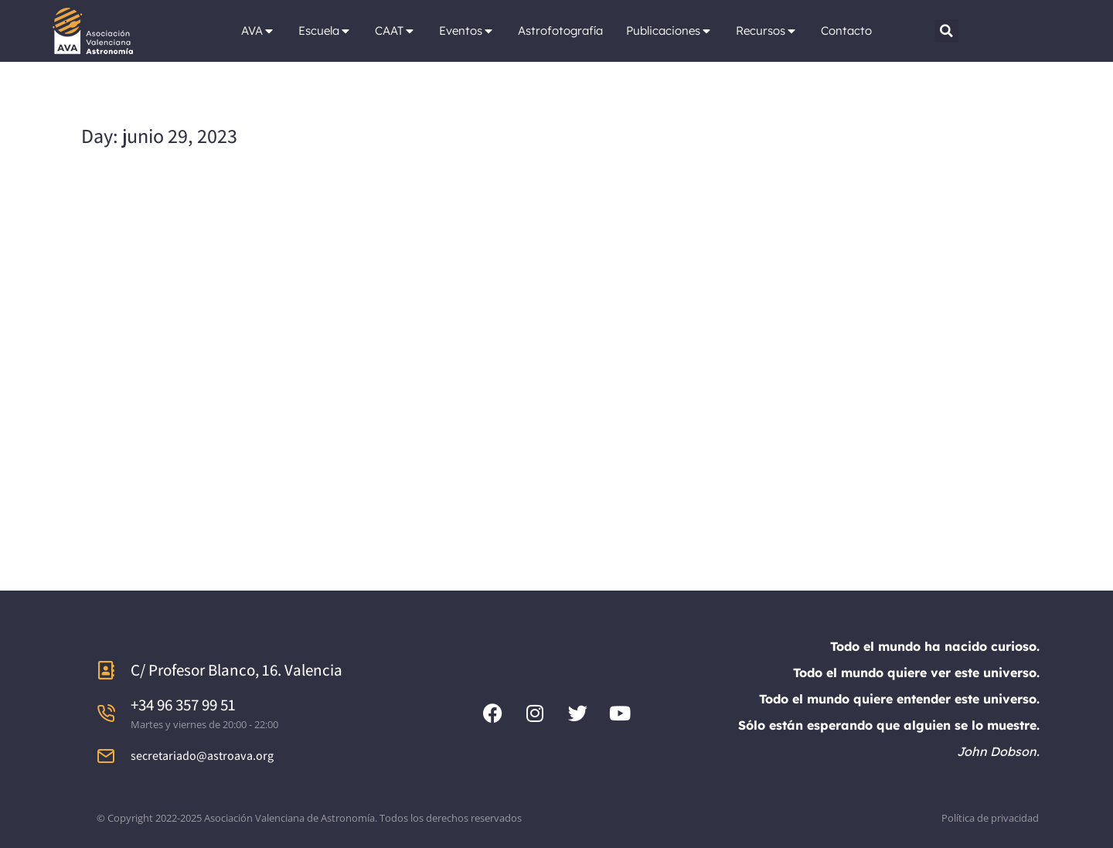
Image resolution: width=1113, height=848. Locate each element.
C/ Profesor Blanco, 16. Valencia (236, 669)
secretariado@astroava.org (202, 756)
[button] (946, 31)
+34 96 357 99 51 (183, 704)
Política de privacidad (990, 818)
